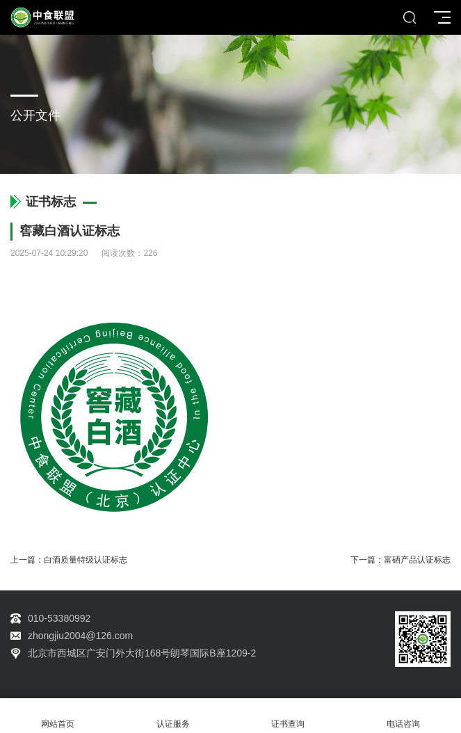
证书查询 (288, 716)
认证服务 (173, 716)
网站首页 (57, 716)
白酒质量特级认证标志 (85, 560)
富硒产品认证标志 (417, 560)
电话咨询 (403, 716)
